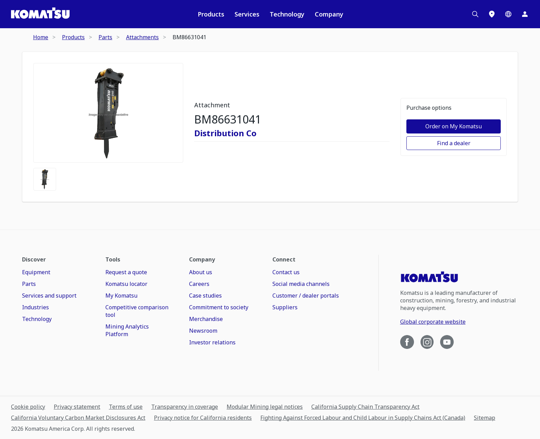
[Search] (475, 14)
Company (329, 14)
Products (211, 14)
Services (247, 14)
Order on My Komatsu (453, 126)
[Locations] (492, 14)
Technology (287, 14)
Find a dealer (453, 143)
